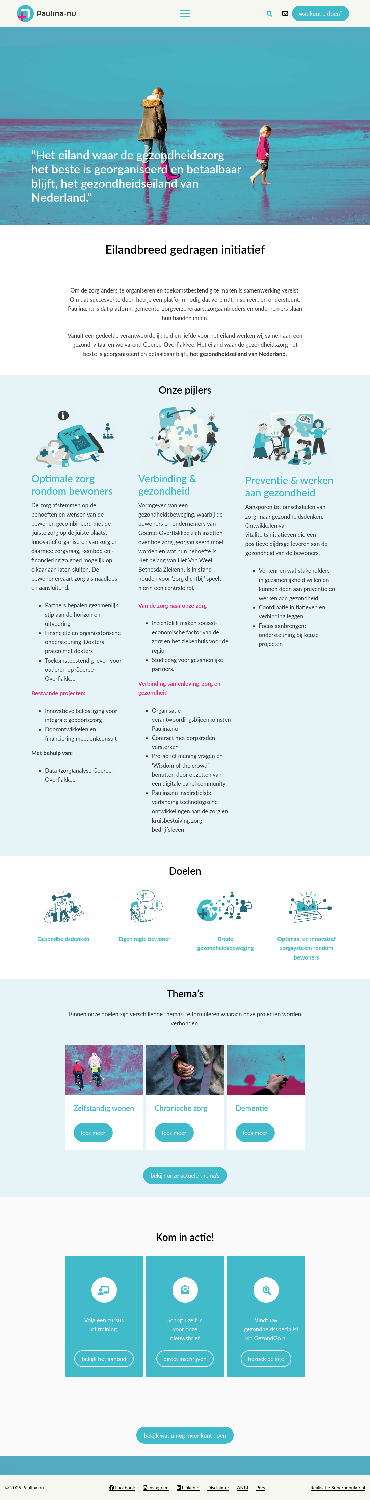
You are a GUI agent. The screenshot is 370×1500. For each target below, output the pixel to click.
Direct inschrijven (185, 1358)
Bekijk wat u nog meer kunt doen (185, 1435)
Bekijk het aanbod (104, 1358)
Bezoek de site (266, 1358)
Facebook (122, 1487)
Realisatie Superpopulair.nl (338, 1487)
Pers (260, 1487)
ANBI (242, 1487)
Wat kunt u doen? (320, 13)
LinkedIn (188, 1487)
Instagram (156, 1487)
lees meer (93, 1132)
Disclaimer (218, 1487)
